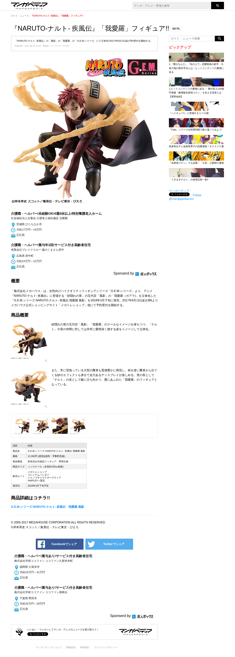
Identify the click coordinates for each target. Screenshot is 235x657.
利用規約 (84, 647)
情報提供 (71, 647)
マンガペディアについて (49, 647)
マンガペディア (179, 190)
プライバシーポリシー (106, 647)
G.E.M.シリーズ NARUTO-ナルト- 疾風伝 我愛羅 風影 (47, 506)
